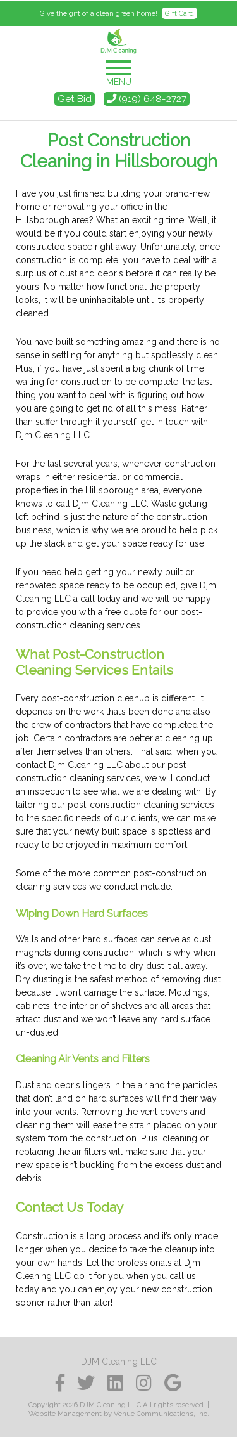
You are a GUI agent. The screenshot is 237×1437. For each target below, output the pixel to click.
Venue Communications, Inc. (161, 1413)
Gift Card (179, 13)
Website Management (65, 1413)
